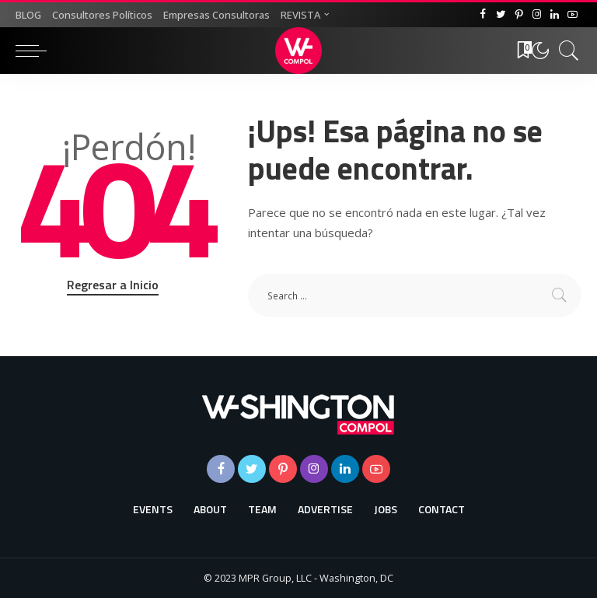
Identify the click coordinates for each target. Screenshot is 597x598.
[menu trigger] (35, 50)
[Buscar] (565, 50)
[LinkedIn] (555, 14)
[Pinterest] (519, 14)
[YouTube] (572, 14)
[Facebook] (483, 14)
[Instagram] (537, 14)
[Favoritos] (519, 50)
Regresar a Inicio (113, 284)
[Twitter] (501, 14)
